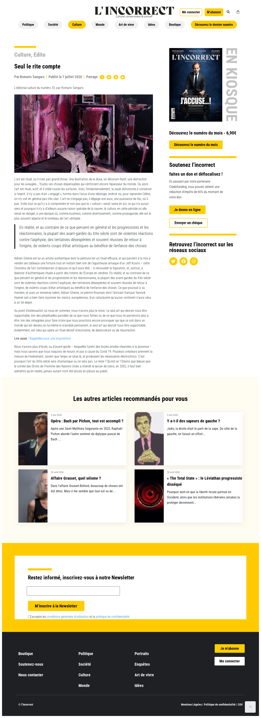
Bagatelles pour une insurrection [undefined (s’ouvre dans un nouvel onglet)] (50, 338)
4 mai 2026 (56, 415)
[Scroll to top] (250, 707)
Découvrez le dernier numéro (214, 25)
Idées (151, 25)
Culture (77, 25)
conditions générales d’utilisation (68, 617)
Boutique (175, 25)
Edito (39, 54)
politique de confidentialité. (113, 617)
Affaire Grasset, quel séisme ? (76, 478)
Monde (100, 25)
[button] (228, 12)
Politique (28, 25)
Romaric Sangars (32, 77)
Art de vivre (126, 25)
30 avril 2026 (57, 472)
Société (53, 25)
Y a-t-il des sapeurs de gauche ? (193, 420)
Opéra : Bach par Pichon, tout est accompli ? (87, 420)
